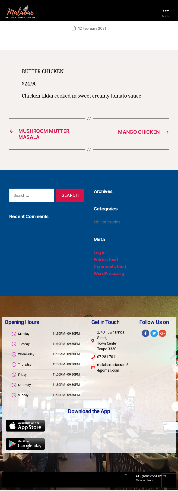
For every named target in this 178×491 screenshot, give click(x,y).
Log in (99, 253)
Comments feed (110, 267)
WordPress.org (109, 274)
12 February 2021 (92, 28)
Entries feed (106, 260)
